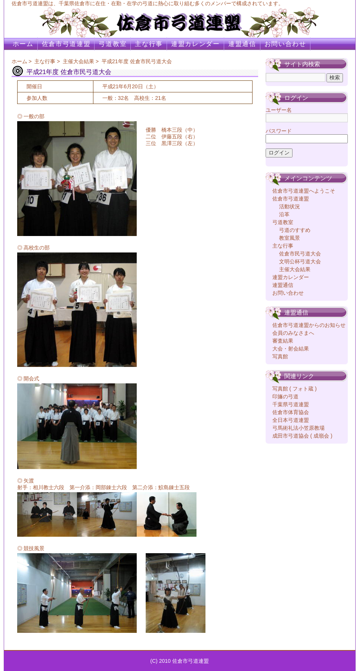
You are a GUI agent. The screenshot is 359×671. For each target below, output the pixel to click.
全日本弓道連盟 (290, 420)
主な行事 (149, 44)
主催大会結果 (78, 61)
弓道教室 (113, 44)
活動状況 (289, 206)
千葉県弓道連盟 (290, 404)
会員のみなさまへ (293, 333)
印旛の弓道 (285, 396)
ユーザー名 (279, 110)
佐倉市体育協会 (290, 412)
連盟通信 (242, 44)
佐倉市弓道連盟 (66, 44)
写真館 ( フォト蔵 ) (294, 389)
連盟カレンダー (195, 44)
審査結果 (282, 341)
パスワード (279, 131)
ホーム (23, 44)
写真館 (280, 356)
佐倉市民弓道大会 (300, 254)
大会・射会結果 (290, 349)
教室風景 (289, 238)
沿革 (284, 214)
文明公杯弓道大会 (300, 261)
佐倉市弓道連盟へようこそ (303, 191)
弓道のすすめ (294, 230)
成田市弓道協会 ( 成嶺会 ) (302, 436)
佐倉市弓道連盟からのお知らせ (309, 325)
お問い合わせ (285, 44)
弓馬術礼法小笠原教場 (298, 428)
